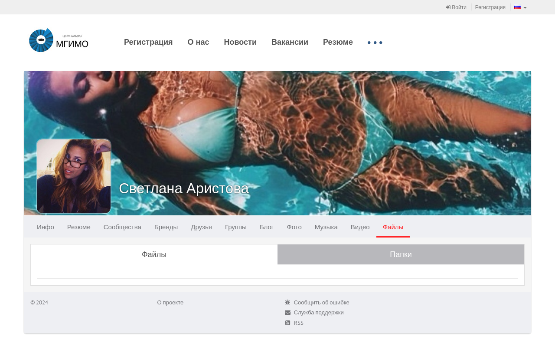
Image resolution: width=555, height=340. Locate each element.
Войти (456, 7)
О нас (198, 42)
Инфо (45, 227)
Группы (236, 227)
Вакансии (289, 42)
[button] (520, 7)
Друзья (201, 227)
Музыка (326, 227)
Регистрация (490, 7)
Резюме (338, 42)
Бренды (166, 227)
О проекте (170, 302)
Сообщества (122, 227)
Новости (240, 42)
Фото (294, 227)
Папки (401, 254)
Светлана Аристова (184, 187)
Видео (360, 227)
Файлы (393, 227)
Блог (267, 227)
